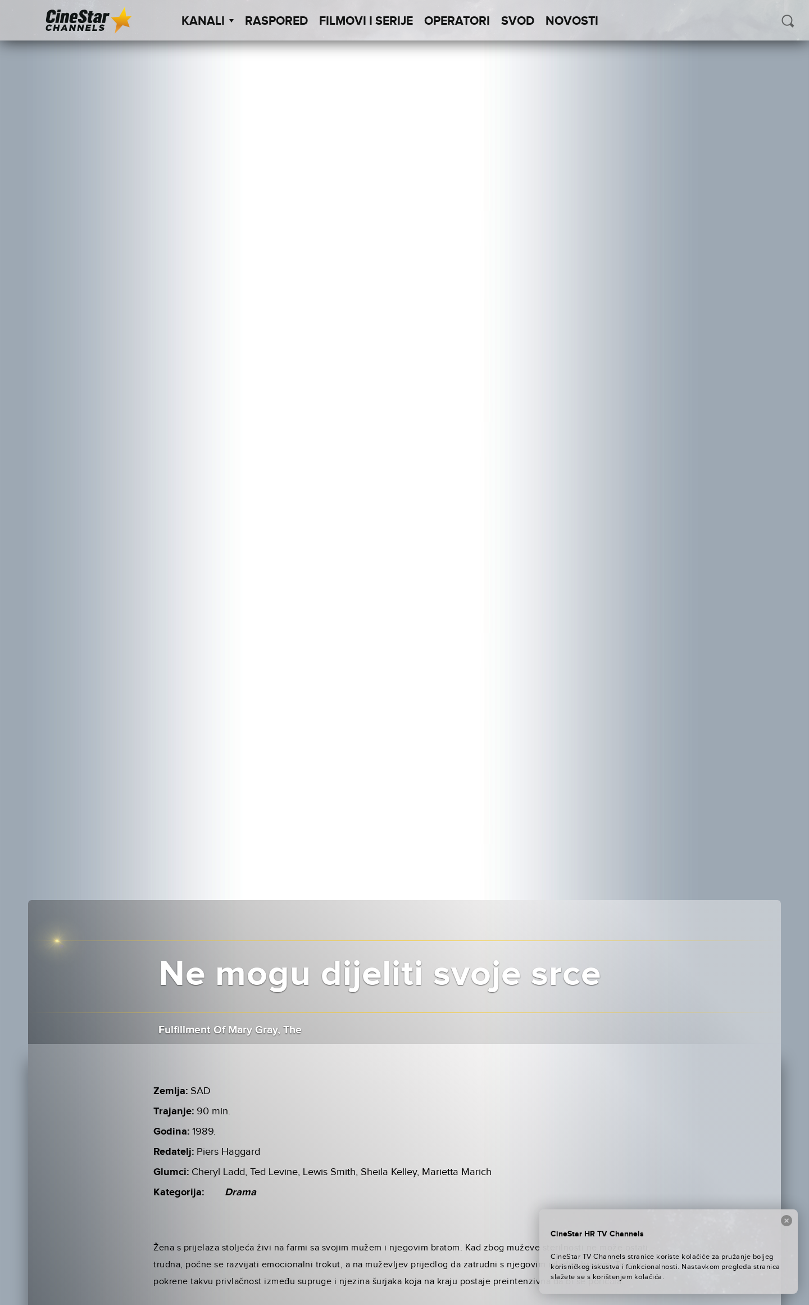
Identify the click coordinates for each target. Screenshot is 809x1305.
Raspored (276, 21)
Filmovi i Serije (366, 21)
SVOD (517, 21)
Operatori (457, 21)
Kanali (207, 21)
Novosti (572, 21)
